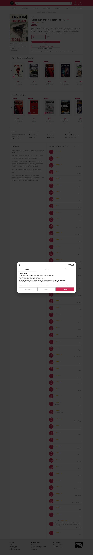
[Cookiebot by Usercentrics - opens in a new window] (68, 265)
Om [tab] (66, 269)
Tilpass (46, 289)
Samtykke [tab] (27, 269)
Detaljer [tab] (46, 269)
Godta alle (65, 289)
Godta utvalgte (27, 289)
